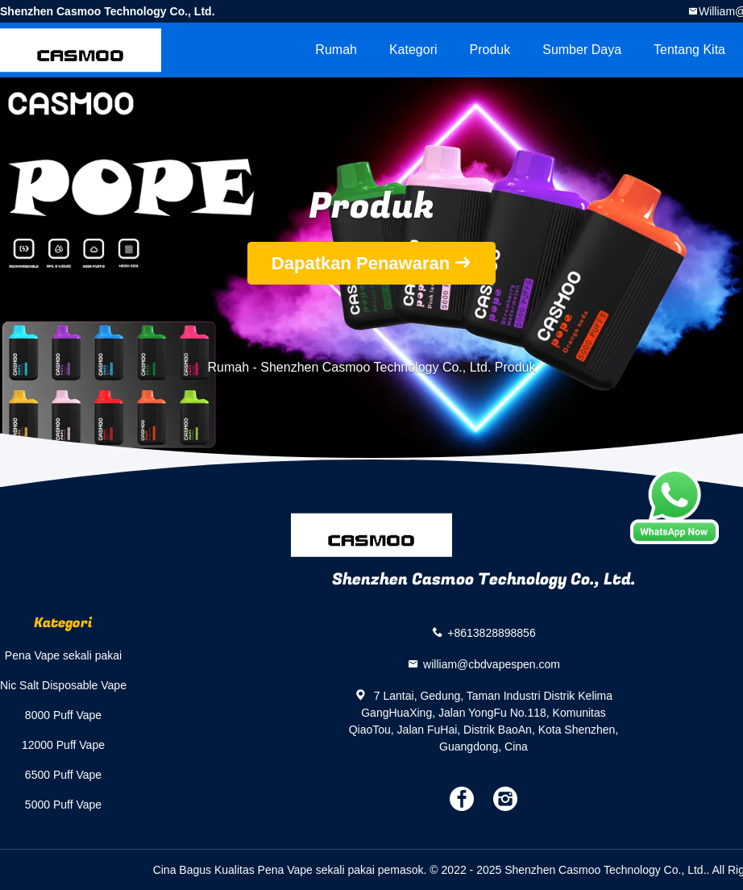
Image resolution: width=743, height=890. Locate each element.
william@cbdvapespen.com (491, 664)
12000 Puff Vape (63, 744)
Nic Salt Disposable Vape (63, 685)
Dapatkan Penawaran (361, 263)
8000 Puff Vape (63, 715)
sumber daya (581, 49)
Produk (490, 49)
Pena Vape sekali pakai (63, 655)
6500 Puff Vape (63, 774)
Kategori (413, 49)
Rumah (336, 49)
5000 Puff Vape (63, 804)
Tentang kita (689, 49)
